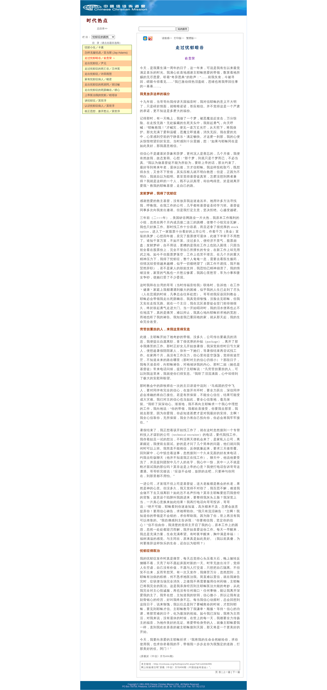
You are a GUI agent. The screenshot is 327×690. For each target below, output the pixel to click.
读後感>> (167, 38)
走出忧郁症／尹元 (95, 63)
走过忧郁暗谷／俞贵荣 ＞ (100, 58)
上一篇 (226, 672)
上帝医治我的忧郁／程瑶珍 (101, 95)
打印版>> (179, 38)
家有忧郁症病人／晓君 (98, 79)
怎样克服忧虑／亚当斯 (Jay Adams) (106, 52)
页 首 (218, 672)
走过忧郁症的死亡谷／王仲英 (102, 68)
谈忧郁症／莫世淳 (95, 100)
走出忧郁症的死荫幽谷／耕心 (102, 89)
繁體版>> (191, 38)
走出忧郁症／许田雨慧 (98, 73)
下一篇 (236, 672)
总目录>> (102, 28)
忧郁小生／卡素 (94, 47)
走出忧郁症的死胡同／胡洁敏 (102, 84)
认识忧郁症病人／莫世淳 (99, 105)
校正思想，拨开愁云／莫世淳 (102, 111)
